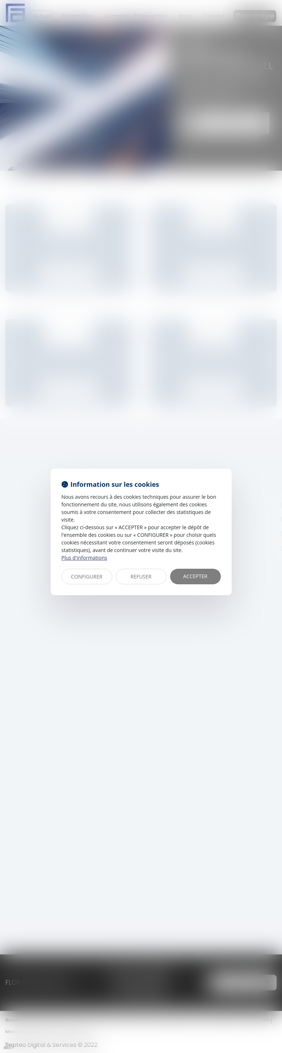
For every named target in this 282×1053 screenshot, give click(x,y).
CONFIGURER (86, 576)
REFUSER (141, 576)
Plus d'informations (84, 557)
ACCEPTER (195, 576)
